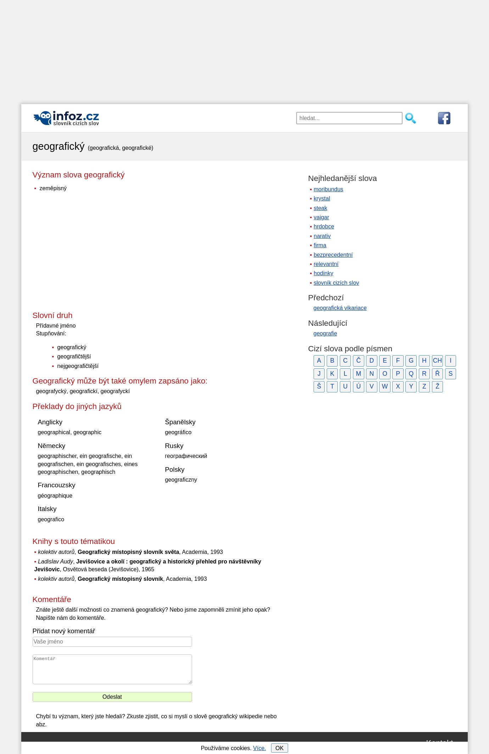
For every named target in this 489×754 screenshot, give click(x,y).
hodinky (323, 273)
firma (320, 245)
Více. (259, 748)
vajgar (321, 217)
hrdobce (324, 226)
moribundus (328, 189)
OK (279, 748)
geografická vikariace (340, 308)
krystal (322, 198)
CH (437, 360)
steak (320, 208)
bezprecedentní (333, 255)
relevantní (326, 264)
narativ (322, 236)
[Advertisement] (244, 49)
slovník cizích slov (336, 283)
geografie (325, 333)
